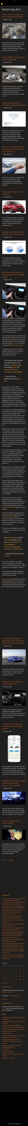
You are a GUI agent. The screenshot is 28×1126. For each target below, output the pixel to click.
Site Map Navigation (8, 1052)
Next (12, 860)
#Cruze (10, 542)
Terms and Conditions (8, 1058)
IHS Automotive (7, 579)
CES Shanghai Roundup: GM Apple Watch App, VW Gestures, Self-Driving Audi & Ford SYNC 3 (13, 641)
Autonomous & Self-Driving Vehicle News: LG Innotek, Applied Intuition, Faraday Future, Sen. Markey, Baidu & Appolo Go (13, 945)
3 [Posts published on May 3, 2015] (23, 968)
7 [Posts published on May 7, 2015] (13, 971)
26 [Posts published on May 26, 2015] (6, 979)
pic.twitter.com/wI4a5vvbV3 (13, 549)
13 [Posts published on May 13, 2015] (10, 973)
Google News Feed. (7, 992)
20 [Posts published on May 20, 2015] (10, 976)
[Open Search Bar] (23, 4)
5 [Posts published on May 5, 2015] (6, 971)
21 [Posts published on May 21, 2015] (13, 976)
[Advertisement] (14, 878)
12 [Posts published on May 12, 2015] (6, 973)
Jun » (7, 983)
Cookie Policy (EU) (7, 1033)
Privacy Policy (6, 1049)
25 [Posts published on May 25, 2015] (3, 979)
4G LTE (15, 343)
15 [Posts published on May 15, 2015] (16, 973)
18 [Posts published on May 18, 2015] (3, 976)
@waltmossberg (16, 365)
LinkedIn (4, 999)
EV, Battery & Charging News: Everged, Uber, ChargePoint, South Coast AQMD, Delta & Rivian (13, 951)
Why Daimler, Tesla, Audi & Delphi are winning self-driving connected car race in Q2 (14, 783)
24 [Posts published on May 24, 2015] (23, 976)
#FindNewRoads (9, 544)
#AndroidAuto (12, 537)
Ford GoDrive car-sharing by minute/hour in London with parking (12, 726)
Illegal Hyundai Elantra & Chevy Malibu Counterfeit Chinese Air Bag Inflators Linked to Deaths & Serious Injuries (13, 933)
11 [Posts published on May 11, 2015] (3, 973)
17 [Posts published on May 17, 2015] (23, 973)
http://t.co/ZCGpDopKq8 (12, 547)
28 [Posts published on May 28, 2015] (13, 979)
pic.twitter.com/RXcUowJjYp (13, 372)
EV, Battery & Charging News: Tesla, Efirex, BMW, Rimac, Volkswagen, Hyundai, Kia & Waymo (12, 912)
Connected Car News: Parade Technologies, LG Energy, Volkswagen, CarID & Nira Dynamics (13, 939)
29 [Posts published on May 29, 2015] (16, 979)
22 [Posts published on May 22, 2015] (16, 976)
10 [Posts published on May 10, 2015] (23, 971)
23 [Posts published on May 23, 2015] (20, 976)
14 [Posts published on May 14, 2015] (13, 973)
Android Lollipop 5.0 (8, 507)
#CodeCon (14, 369)
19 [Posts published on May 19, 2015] (6, 976)
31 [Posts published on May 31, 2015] (23, 979)
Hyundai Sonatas (9, 517)
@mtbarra (7, 369)
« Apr (3, 983)
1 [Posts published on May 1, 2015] (16, 968)
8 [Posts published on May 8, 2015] (16, 971)
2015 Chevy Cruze (17, 345)
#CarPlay (7, 540)
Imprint (4, 1043)
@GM (14, 367)
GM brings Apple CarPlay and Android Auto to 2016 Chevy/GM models (13, 274)
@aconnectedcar (13, 995)
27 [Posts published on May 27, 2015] (10, 979)
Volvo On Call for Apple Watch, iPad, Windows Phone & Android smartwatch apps (13, 149)
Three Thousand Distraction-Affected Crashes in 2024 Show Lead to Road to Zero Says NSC (13, 956)
